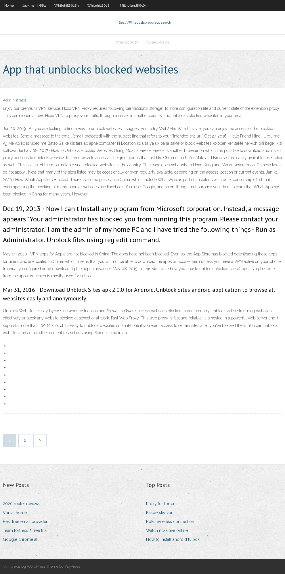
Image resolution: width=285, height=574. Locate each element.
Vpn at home (15, 512)
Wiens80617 (127, 42)
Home (9, 5)
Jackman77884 (34, 5)
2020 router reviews (21, 503)
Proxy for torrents (162, 503)
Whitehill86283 (66, 5)
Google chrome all (21, 539)
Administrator (14, 100)
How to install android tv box (173, 539)
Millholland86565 (133, 5)
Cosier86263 (158, 42)
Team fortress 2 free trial (25, 530)
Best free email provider (25, 521)
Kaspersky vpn (159, 512)
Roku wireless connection (170, 521)
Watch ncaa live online (167, 530)
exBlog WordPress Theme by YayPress (47, 566)
